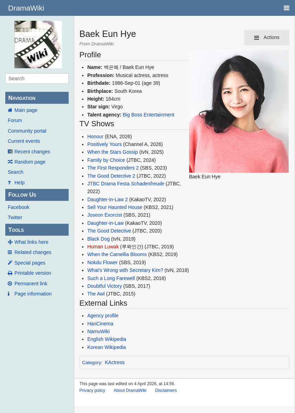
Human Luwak (103, 246)
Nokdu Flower (102, 262)
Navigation (21, 98)
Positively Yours (104, 144)
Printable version (32, 273)
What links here (31, 242)
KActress (115, 362)
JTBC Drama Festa (108, 183)
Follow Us (22, 194)
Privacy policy (92, 390)
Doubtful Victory (104, 286)
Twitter (15, 217)
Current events (24, 141)
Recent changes (32, 151)
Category (91, 362)
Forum (15, 120)
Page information (33, 294)
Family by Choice (106, 160)
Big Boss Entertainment (148, 114)
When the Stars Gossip (112, 152)
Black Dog (98, 239)
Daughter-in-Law (105, 223)
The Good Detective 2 (111, 176)
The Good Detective (109, 231)
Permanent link (30, 283)
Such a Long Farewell (111, 278)
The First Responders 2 (113, 168)
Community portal (27, 131)
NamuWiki (98, 331)
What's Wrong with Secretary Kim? (125, 270)
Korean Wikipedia (106, 347)
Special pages (29, 263)
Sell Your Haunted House (114, 207)
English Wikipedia (106, 339)
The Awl (96, 294)
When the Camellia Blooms (117, 254)
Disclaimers (166, 390)
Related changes (32, 252)
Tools (16, 230)
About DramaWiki (130, 390)
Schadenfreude (147, 183)
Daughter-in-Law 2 (107, 199)
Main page (25, 110)
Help (19, 182)
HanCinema (100, 323)
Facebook (18, 207)
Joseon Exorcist (104, 215)
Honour (95, 136)
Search (15, 172)
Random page (29, 162)
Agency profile (103, 315)
